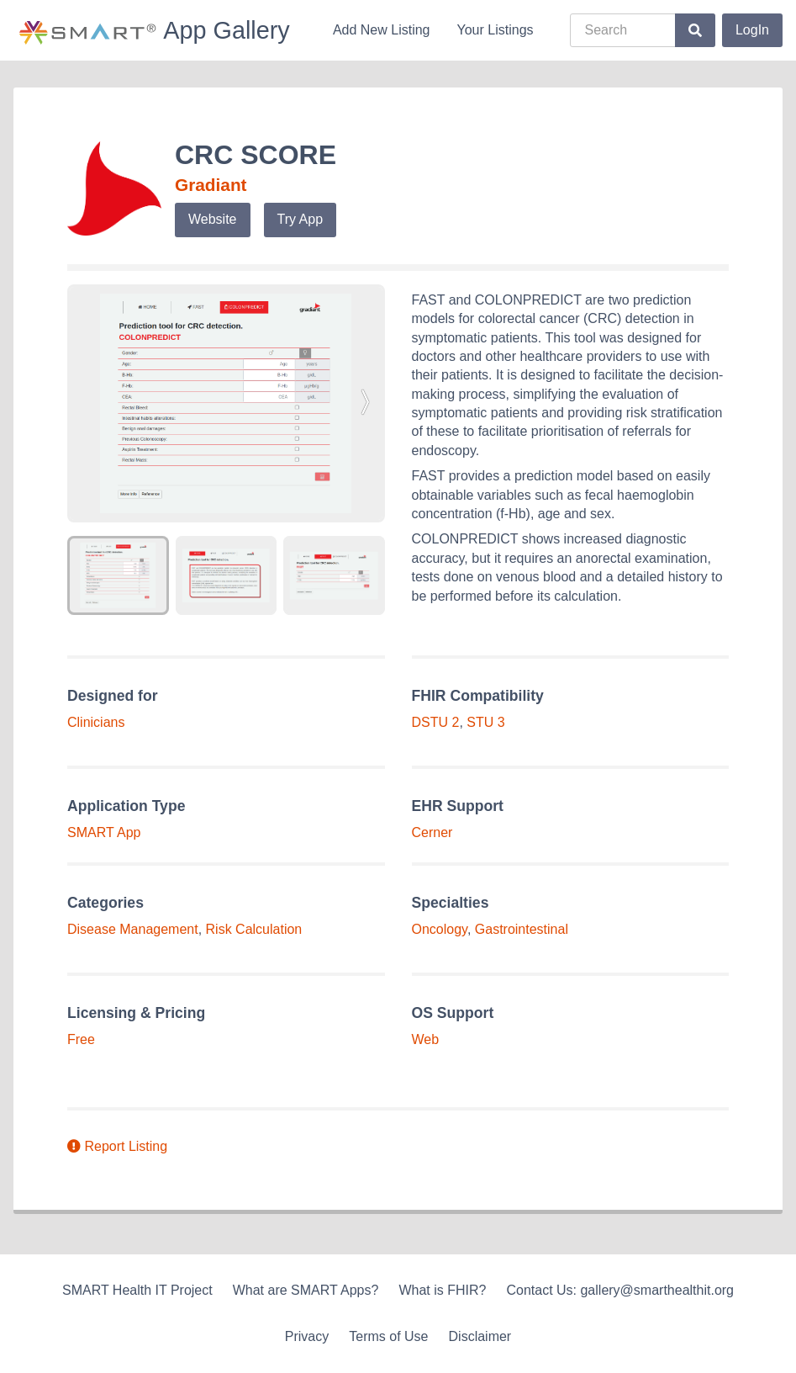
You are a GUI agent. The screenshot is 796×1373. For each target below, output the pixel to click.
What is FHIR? (442, 1290)
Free (81, 1039)
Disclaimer (480, 1336)
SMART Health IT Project (137, 1290)
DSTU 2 (436, 722)
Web (426, 1039)
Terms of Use (388, 1336)
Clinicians (95, 722)
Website (212, 219)
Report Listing (117, 1146)
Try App (300, 219)
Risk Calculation (254, 929)
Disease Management (132, 929)
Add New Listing (381, 30)
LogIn (752, 30)
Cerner (432, 832)
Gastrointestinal (521, 929)
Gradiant (211, 184)
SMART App (103, 832)
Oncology (439, 929)
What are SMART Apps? (306, 1290)
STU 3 (485, 722)
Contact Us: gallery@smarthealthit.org (620, 1290)
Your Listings (495, 30)
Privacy (307, 1336)
